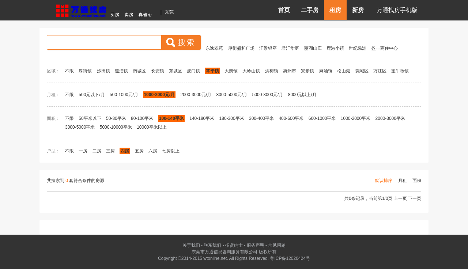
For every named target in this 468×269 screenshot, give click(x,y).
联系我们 (212, 245)
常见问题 (277, 245)
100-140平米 (171, 118)
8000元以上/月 (302, 94)
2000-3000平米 (390, 118)
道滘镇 (121, 70)
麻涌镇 (325, 70)
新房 (358, 10)
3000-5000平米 (80, 127)
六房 (152, 151)
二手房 (309, 10)
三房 (110, 151)
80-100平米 (142, 118)
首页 (284, 10)
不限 (69, 70)
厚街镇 (85, 70)
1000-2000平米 (355, 118)
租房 (335, 10)
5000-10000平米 (116, 127)
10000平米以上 (151, 127)
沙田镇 (103, 70)
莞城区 (362, 70)
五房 (139, 151)
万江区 (379, 70)
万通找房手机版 (397, 10)
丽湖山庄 (313, 48)
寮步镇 (307, 70)
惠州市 (289, 70)
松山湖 (343, 70)
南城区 (139, 70)
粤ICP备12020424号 (290, 258)
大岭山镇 (251, 70)
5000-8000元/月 (267, 94)
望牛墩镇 (400, 70)
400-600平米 (291, 118)
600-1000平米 (322, 118)
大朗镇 (231, 70)
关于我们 (191, 245)
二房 (97, 151)
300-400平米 (261, 118)
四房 (124, 151)
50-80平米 (116, 118)
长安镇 (157, 70)
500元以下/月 (92, 94)
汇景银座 (268, 48)
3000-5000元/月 (232, 94)
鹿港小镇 (335, 48)
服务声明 (255, 245)
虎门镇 (193, 70)
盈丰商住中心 (384, 48)
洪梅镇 (271, 70)
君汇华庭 (290, 48)
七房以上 (171, 151)
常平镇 (212, 70)
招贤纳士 (234, 245)
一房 (83, 151)
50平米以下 (90, 118)
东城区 (175, 70)
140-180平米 (201, 118)
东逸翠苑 (214, 48)
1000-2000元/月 (159, 94)
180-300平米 (231, 118)
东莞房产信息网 (106, 9)
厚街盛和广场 (241, 48)
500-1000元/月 (124, 94)
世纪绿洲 (357, 48)
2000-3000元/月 (197, 94)
